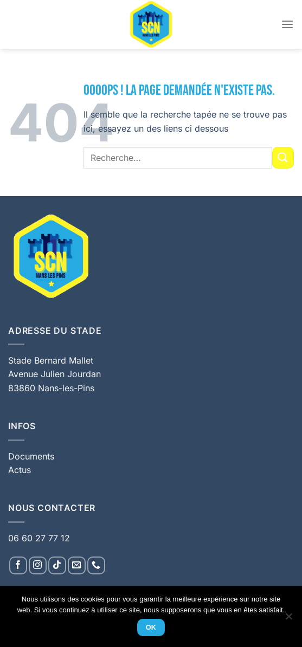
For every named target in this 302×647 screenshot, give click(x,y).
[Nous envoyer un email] (77, 565)
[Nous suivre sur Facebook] (18, 565)
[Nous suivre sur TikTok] (57, 565)
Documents (31, 456)
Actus (19, 469)
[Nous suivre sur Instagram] (38, 565)
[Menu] (287, 24)
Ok (151, 627)
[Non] (288, 619)
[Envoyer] (283, 157)
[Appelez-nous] (96, 565)
